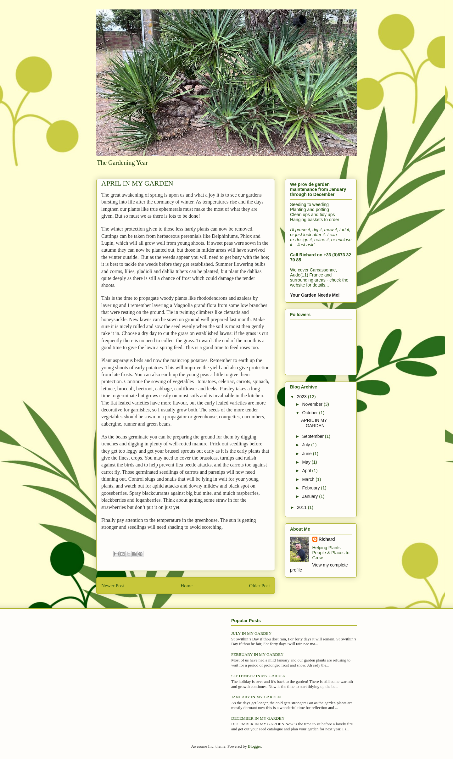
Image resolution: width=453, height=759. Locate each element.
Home (187, 585)
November (312, 404)
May (306, 462)
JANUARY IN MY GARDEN (256, 697)
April (307, 470)
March (309, 479)
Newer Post (112, 585)
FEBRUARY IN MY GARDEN (257, 654)
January (310, 496)
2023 (302, 396)
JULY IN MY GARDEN (251, 633)
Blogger (254, 746)
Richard (327, 539)
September (313, 436)
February (311, 487)
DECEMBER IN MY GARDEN (257, 718)
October (310, 412)
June (307, 453)
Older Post (259, 585)
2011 (302, 507)
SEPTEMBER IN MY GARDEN (258, 675)
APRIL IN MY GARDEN (314, 423)
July (306, 444)
